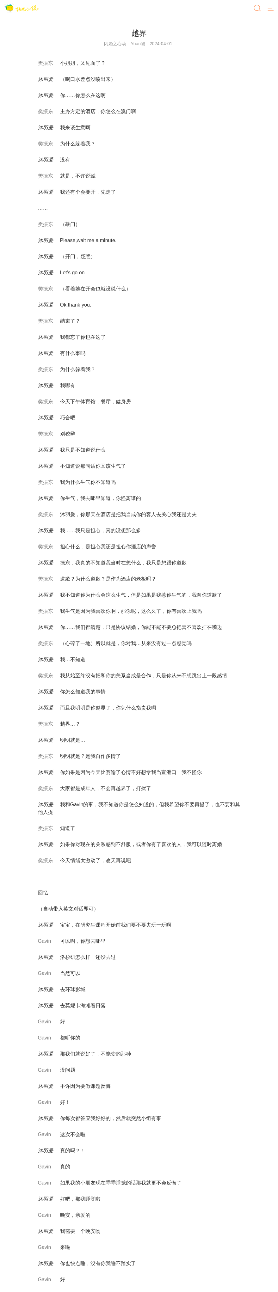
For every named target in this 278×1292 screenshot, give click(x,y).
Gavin (44, 941)
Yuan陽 (138, 43)
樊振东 (45, 63)
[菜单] (271, 8)
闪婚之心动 (115, 43)
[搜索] (258, 8)
